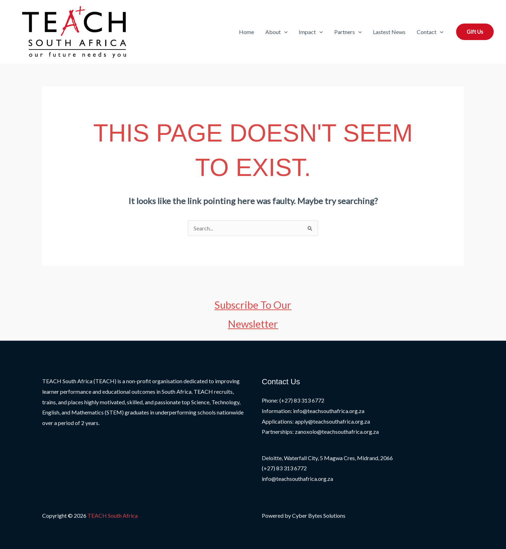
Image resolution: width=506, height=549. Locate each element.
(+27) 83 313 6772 (284, 468)
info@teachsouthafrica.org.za (297, 478)
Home (246, 31)
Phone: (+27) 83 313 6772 (293, 400)
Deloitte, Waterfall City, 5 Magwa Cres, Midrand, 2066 (327, 458)
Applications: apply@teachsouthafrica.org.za (316, 421)
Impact (311, 32)
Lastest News (389, 31)
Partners (348, 32)
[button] (284, 32)
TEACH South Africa (112, 515)
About (276, 32)
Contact (430, 32)
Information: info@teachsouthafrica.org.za (313, 410)
